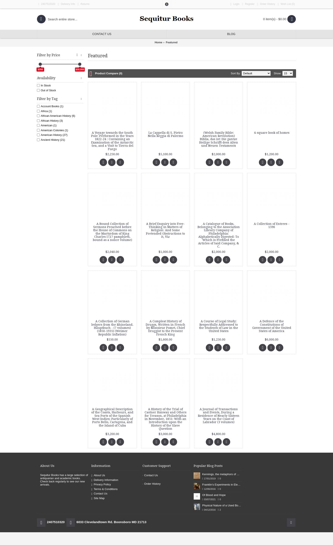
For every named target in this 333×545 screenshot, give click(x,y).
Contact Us (99, 494)
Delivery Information (104, 480)
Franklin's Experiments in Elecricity (222, 484)
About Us (98, 475)
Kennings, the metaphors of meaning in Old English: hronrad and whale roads (222, 474)
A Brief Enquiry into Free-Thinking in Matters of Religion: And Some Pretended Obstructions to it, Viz (165, 230)
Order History (152, 483)
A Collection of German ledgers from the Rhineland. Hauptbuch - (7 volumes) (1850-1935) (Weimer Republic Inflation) (112, 328)
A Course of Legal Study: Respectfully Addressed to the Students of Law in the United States (218, 326)
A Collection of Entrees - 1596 (271, 225)
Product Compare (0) (108, 73)
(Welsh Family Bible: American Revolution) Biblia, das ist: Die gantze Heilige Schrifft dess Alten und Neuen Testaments (218, 139)
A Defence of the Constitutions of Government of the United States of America (271, 326)
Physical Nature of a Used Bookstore (222, 505)
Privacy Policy (101, 485)
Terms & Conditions (104, 489)
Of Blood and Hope (214, 495)
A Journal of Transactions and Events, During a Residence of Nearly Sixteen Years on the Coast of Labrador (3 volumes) (218, 415)
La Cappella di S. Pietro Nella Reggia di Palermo (165, 134)
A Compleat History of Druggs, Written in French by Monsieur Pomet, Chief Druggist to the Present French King (165, 328)
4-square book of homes (271, 132)
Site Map (97, 498)
